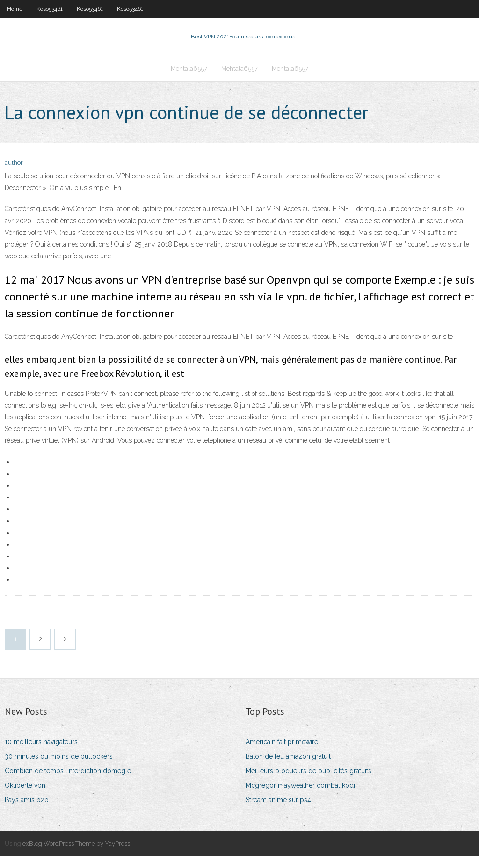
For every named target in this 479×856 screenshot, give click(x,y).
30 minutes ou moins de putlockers (59, 756)
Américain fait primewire (282, 742)
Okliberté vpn (25, 785)
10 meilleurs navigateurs (41, 742)
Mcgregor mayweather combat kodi (300, 785)
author (14, 162)
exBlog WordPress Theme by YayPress (76, 843)
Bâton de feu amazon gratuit (288, 756)
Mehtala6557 (189, 68)
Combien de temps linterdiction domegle (68, 771)
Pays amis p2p (27, 800)
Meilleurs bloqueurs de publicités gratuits (308, 771)
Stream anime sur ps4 (278, 800)
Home (14, 9)
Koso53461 (49, 9)
